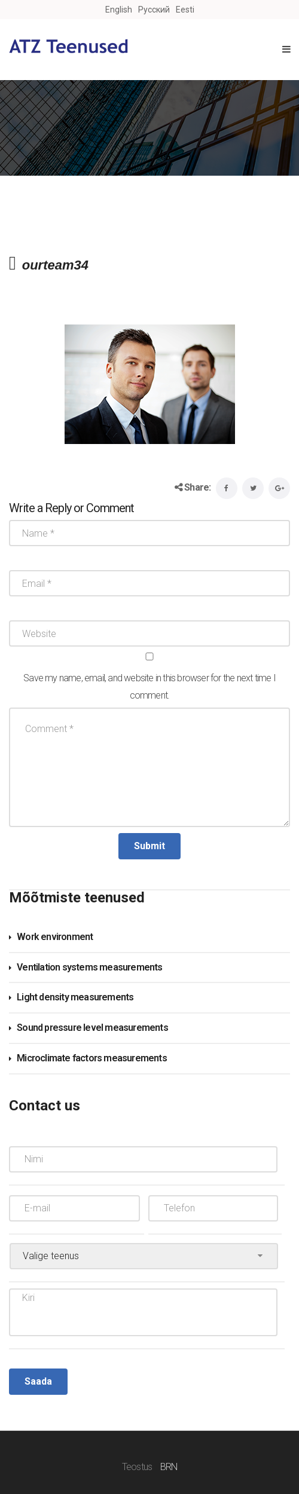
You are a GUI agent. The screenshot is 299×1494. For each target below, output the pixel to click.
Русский (154, 9)
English (118, 9)
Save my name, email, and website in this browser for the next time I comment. (149, 686)
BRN (169, 1466)
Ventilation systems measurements (89, 967)
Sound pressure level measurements (92, 1027)
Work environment (55, 936)
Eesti (185, 9)
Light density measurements (75, 997)
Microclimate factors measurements (92, 1058)
